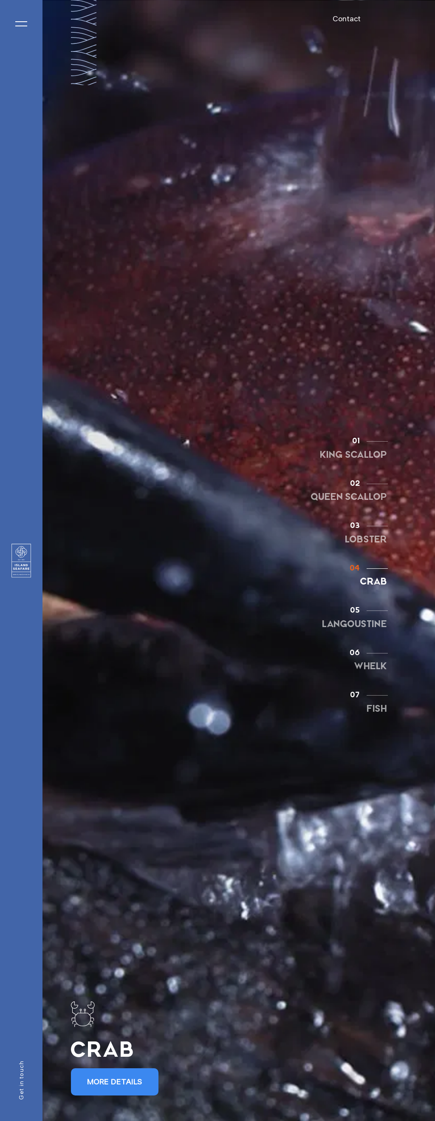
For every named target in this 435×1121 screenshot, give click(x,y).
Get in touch (21, 1080)
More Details (115, 1081)
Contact (347, 18)
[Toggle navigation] (21, 23)
